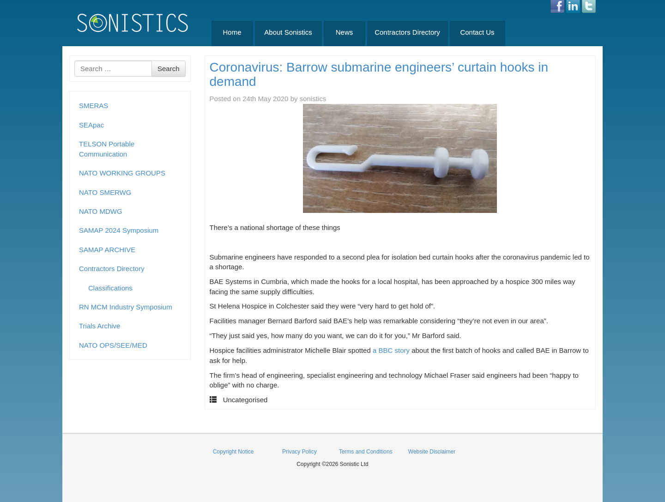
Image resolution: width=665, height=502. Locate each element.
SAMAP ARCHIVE (107, 250)
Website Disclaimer (431, 451)
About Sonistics (288, 32)
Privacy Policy (299, 451)
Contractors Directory (407, 32)
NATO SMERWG (105, 192)
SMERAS (93, 105)
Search (168, 69)
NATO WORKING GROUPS (122, 173)
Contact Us (477, 32)
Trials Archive (99, 326)
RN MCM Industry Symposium (125, 307)
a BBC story (391, 350)
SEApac (91, 125)
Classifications (110, 288)
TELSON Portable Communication (106, 148)
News (344, 32)
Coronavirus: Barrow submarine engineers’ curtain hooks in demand (379, 74)
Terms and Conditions (366, 451)
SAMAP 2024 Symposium (118, 230)
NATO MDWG (100, 211)
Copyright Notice (233, 451)
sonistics (313, 99)
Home (232, 32)
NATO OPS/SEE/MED (113, 345)
